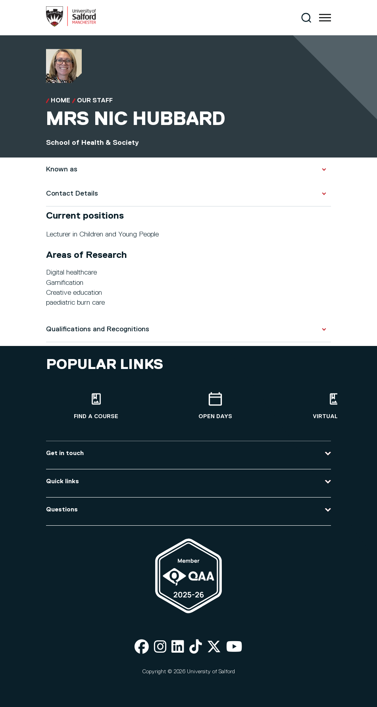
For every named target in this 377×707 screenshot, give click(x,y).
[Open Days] (215, 406)
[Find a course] (96, 406)
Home (60, 101)
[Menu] (325, 18)
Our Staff (95, 101)
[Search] (306, 18)
